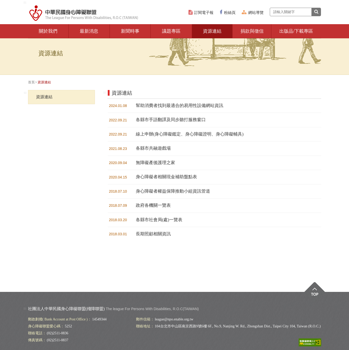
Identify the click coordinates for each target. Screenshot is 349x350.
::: (25, 2)
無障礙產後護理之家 (155, 162)
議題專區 (171, 31)
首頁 (31, 82)
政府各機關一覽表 (153, 205)
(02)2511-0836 (57, 333)
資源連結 (212, 31)
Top (314, 292)
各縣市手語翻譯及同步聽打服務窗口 (171, 119)
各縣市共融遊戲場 (153, 148)
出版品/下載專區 (296, 31)
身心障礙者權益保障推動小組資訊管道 (173, 191)
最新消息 (89, 31)
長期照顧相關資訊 (153, 233)
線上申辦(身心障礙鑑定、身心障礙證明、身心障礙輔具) (190, 134)
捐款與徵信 (252, 31)
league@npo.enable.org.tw (174, 319)
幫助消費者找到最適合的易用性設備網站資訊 (179, 105)
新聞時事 (130, 31)
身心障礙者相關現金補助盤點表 (166, 176)
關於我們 (48, 31)
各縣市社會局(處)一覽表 (159, 219)
